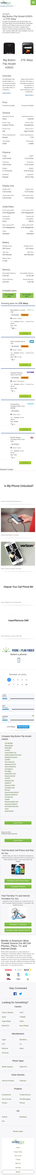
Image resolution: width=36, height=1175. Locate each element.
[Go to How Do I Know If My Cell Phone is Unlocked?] (18, 486)
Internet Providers (8, 1081)
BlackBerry (23, 1039)
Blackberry (23, 1117)
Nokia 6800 (8, 748)
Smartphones (6, 1095)
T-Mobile (22, 1017)
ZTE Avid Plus (9, 797)
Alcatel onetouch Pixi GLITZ (13, 755)
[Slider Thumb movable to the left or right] (8, 699)
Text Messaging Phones (25, 1101)
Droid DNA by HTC (10, 773)
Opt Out (18, 1172)
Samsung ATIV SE (10, 764)
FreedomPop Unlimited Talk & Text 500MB (17, 406)
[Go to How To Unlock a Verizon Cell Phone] (18, 554)
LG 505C (7, 750)
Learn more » (6, 93)
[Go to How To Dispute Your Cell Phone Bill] (18, 587)
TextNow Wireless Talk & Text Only (16, 374)
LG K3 (7, 808)
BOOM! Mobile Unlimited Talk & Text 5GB (17, 439)
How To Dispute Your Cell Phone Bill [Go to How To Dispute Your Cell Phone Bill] (11, 602)
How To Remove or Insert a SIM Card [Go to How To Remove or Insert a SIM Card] (11, 636)
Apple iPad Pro (9, 811)
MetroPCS (5, 1025)
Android (4, 1117)
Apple (4, 1039)
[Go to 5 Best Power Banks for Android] (18, 520)
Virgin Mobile (6, 1021)
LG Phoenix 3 (9, 769)
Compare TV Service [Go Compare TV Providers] (18, 924)
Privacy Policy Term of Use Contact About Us (18, 1157)
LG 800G (7, 759)
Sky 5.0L (7, 790)
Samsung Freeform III (11, 794)
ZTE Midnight (9, 743)
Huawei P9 (8, 783)
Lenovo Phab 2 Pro (10, 752)
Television (23, 1081)
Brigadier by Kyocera (11, 757)
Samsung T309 (9, 780)
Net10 (22, 1021)
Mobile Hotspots (7, 1067)
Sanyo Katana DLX (10, 766)
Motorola (5, 1048)
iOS (3, 1121)
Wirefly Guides (18, 1131)
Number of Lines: (18, 674)
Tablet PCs (23, 1067)
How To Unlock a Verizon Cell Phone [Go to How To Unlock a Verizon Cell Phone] (11, 568)
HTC (3, 1044)
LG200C (7, 799)
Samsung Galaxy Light (11, 801)
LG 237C (7, 778)
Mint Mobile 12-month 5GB (17, 311)
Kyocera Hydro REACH (12, 792)
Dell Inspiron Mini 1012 (11, 806)
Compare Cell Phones (6, 6)
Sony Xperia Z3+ (10, 762)
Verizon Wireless (7, 1012)
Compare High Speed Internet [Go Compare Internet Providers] (18, 930)
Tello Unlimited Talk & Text (17, 342)
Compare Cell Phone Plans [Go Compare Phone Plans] (18, 881)
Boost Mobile (24, 1025)
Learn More (18, 823)
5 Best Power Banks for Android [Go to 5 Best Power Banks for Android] (10, 535)
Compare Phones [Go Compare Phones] (18, 887)
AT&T (21, 1012)
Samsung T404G (10, 785)
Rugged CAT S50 (10, 776)
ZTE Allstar (8, 771)
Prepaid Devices (25, 1095)
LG (21, 1044)
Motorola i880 (9, 745)
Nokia (22, 1048)
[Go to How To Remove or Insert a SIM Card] (18, 621)
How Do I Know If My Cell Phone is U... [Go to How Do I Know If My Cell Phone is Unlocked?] (12, 501)
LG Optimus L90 (9, 787)
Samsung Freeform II (11, 804)
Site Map (18, 1167)
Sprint (4, 1017)
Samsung (5, 1053)
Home (18, 1147)
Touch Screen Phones (6, 1101)
